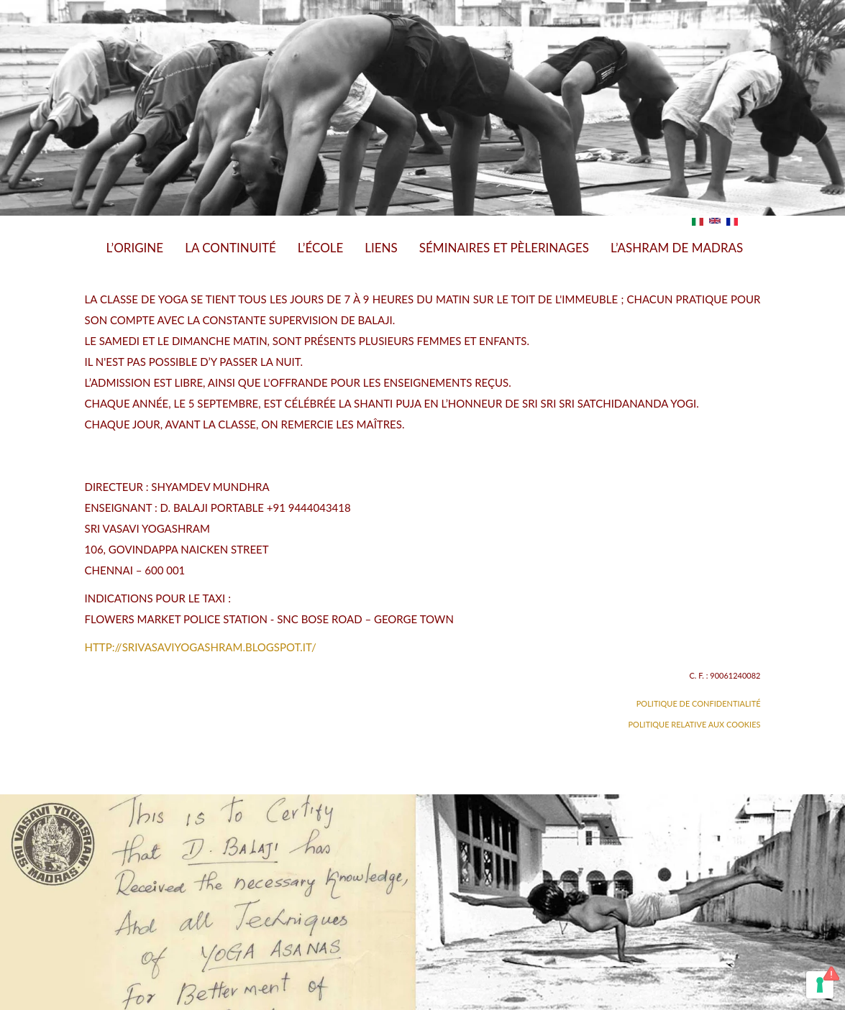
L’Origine (135, 247)
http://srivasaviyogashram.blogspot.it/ (200, 647)
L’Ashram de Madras (677, 247)
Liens (381, 247)
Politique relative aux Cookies (695, 724)
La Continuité (230, 247)
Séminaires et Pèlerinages (504, 247)
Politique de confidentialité (698, 703)
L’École (321, 247)
